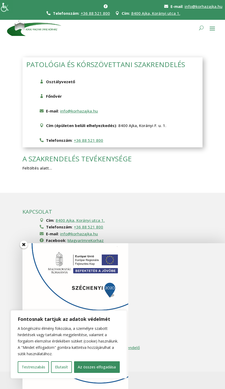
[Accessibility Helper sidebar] (6, 6)
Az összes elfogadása (97, 366)
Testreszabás (33, 366)
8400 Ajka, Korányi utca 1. (155, 13)
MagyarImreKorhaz (85, 240)
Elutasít (61, 366)
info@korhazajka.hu (203, 6)
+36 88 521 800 (95, 13)
